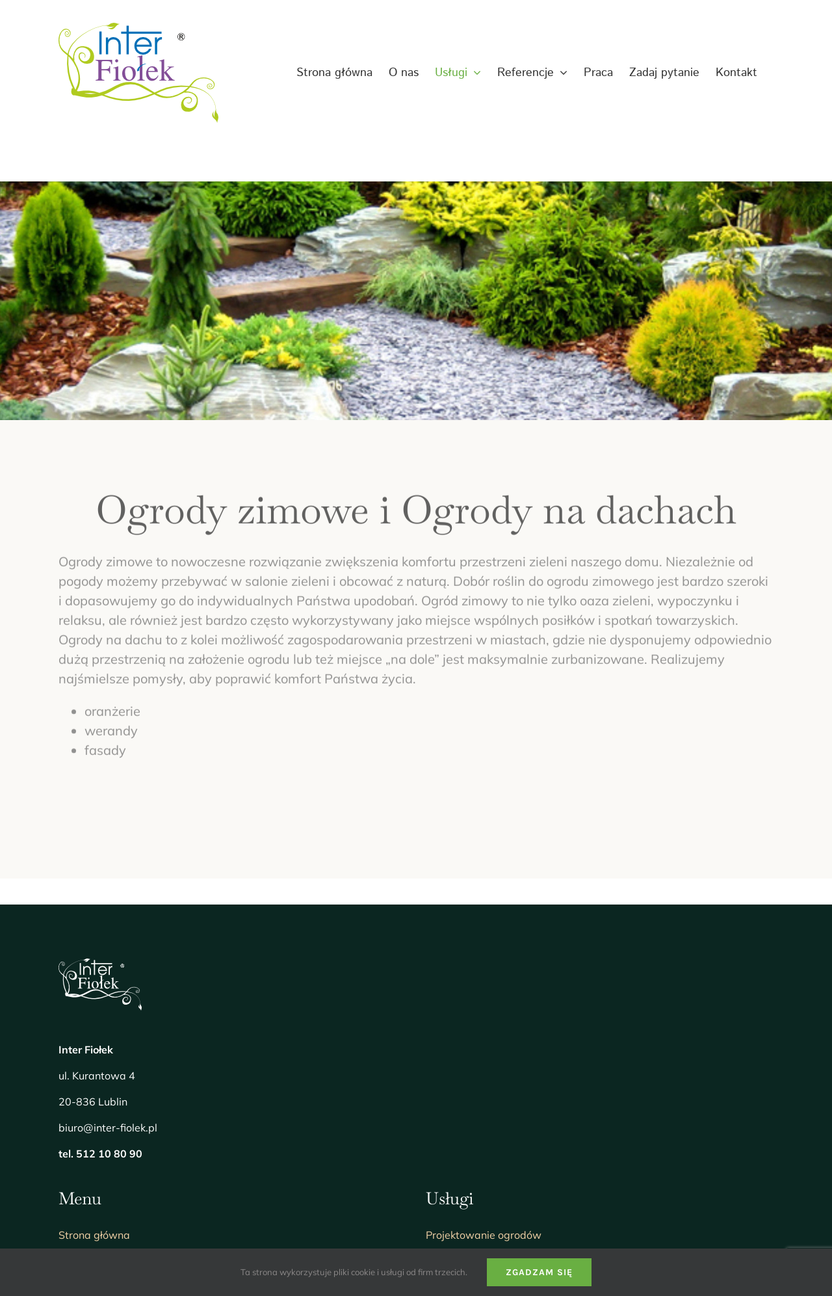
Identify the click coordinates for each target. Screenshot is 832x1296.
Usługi (73, 1071)
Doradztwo (453, 1165)
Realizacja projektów (477, 1040)
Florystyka (451, 1134)
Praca (72, 1102)
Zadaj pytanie (92, 1134)
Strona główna (94, 1009)
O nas (72, 1040)
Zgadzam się (539, 1272)
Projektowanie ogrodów (483, 1009)
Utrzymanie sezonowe (480, 1102)
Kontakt (77, 1165)
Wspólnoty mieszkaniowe (488, 1071)
